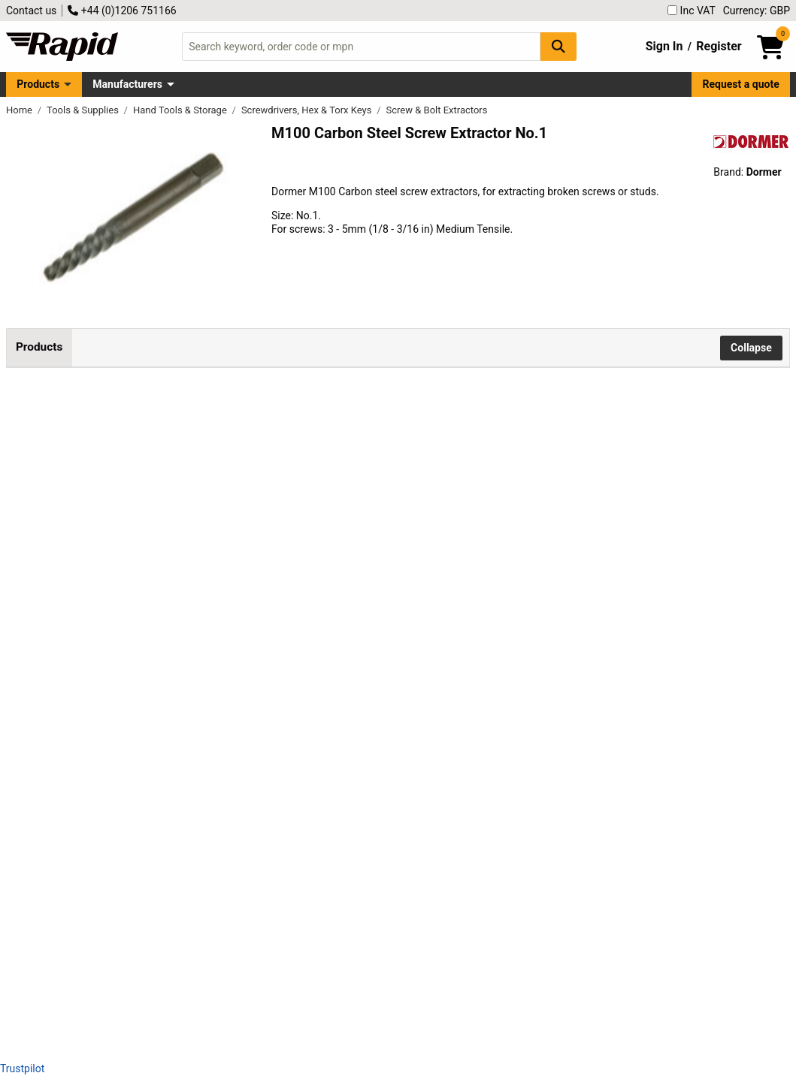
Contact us (31, 11)
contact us (431, 737)
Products (38, 84)
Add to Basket (492, 444)
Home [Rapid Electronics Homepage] (20, 110)
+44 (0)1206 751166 (122, 11)
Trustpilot (22, 1068)
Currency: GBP (756, 10)
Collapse (751, 348)
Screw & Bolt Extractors (437, 110)
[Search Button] (558, 46)
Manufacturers (127, 84)
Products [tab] (39, 347)
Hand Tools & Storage (181, 110)
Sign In (664, 46)
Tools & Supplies (84, 110)
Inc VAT (691, 10)
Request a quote (741, 84)
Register (718, 46)
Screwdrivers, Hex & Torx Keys (307, 110)
